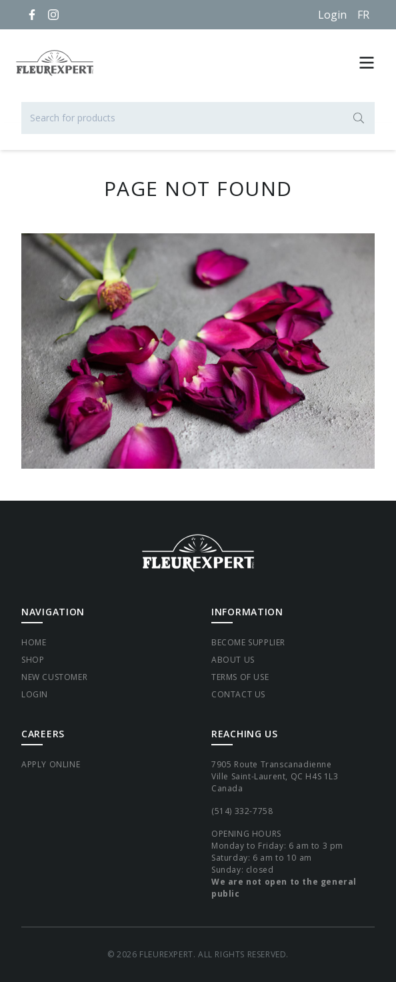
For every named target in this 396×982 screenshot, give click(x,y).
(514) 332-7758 (242, 811)
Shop (32, 659)
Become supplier (248, 642)
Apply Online (50, 764)
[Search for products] (198, 118)
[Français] (363, 14)
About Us (233, 659)
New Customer (54, 677)
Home (33, 642)
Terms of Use (240, 677)
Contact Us (238, 694)
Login (332, 14)
